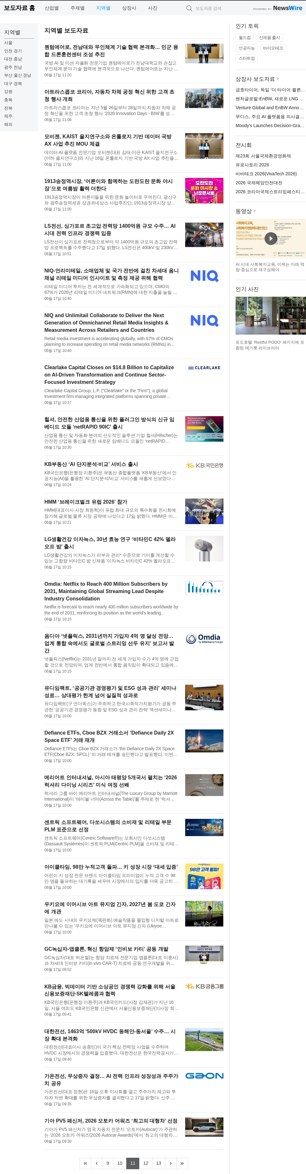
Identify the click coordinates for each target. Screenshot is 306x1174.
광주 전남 (13, 67)
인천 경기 (13, 51)
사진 (152, 8)
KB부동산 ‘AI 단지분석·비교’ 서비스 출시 (91, 464)
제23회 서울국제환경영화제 (263, 155)
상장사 (129, 8)
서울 (8, 42)
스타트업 (247, 58)
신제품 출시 (269, 37)
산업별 (52, 8)
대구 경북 (13, 83)
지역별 (103, 8)
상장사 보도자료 (255, 79)
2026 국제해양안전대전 (259, 182)
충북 (8, 99)
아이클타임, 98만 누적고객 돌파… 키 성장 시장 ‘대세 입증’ (111, 867)
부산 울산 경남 (17, 75)
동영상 (244, 211)
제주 (8, 116)
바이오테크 (273, 48)
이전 (241, 316)
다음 (301, 316)
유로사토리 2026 (252, 164)
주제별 (77, 8)
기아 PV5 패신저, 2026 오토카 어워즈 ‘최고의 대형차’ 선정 (111, 1121)
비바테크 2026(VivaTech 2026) (266, 173)
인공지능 (247, 48)
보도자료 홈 (19, 7)
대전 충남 (13, 59)
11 (135, 1162)
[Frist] (85, 1163)
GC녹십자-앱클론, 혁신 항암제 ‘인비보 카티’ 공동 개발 (106, 949)
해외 (8, 124)
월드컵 (245, 37)
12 (147, 1162)
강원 (8, 91)
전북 (8, 108)
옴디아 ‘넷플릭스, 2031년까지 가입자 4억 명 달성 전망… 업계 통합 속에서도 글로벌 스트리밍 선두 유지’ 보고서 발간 (109, 643)
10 (122, 1162)
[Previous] (96, 1163)
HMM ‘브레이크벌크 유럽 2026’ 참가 (85, 502)
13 (160, 1162)
